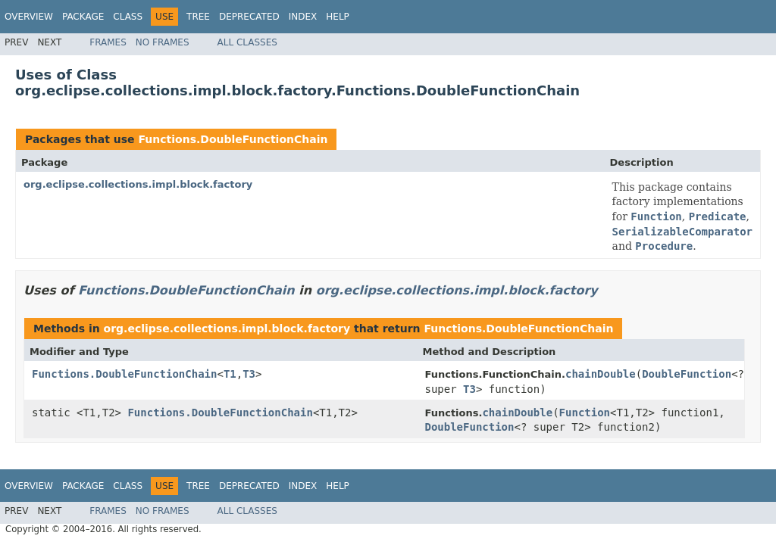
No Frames (162, 42)
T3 (248, 374)
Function (584, 412)
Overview (29, 16)
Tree (198, 16)
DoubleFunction (686, 374)
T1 (230, 374)
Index (303, 16)
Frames (108, 42)
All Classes (247, 42)
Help (337, 16)
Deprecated (249, 16)
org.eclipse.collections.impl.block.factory (137, 184)
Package (83, 16)
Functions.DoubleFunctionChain (232, 139)
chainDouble (600, 374)
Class (127, 16)
